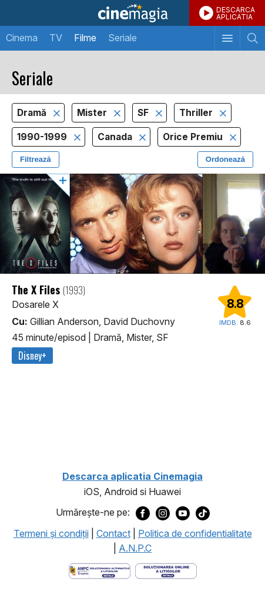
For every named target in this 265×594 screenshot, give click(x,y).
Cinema (22, 38)
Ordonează (225, 159)
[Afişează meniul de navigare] (227, 38)
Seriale (122, 38)
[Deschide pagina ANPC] (99, 570)
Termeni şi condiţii (51, 533)
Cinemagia (132, 13)
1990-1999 (43, 136)
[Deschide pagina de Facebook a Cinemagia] (143, 512)
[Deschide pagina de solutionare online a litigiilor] (166, 570)
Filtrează (35, 159)
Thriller (197, 112)
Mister (93, 112)
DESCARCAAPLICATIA (235, 13)
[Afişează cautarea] (252, 38)
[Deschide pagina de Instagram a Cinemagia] (163, 512)
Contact (113, 533)
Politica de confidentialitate (195, 533)
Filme (85, 38)
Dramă (33, 112)
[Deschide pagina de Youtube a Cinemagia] (183, 512)
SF (144, 112)
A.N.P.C (135, 548)
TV (55, 38)
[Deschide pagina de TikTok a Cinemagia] (203, 512)
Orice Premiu (194, 136)
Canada (116, 136)
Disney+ (32, 356)
